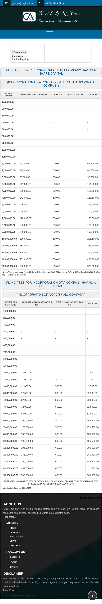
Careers (15, 532)
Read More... (9, 517)
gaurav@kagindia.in (22, 3)
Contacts (15, 545)
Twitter (13, 562)
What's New (17, 536)
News (13, 541)
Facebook (15, 557)
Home (13, 528)
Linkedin (14, 567)
